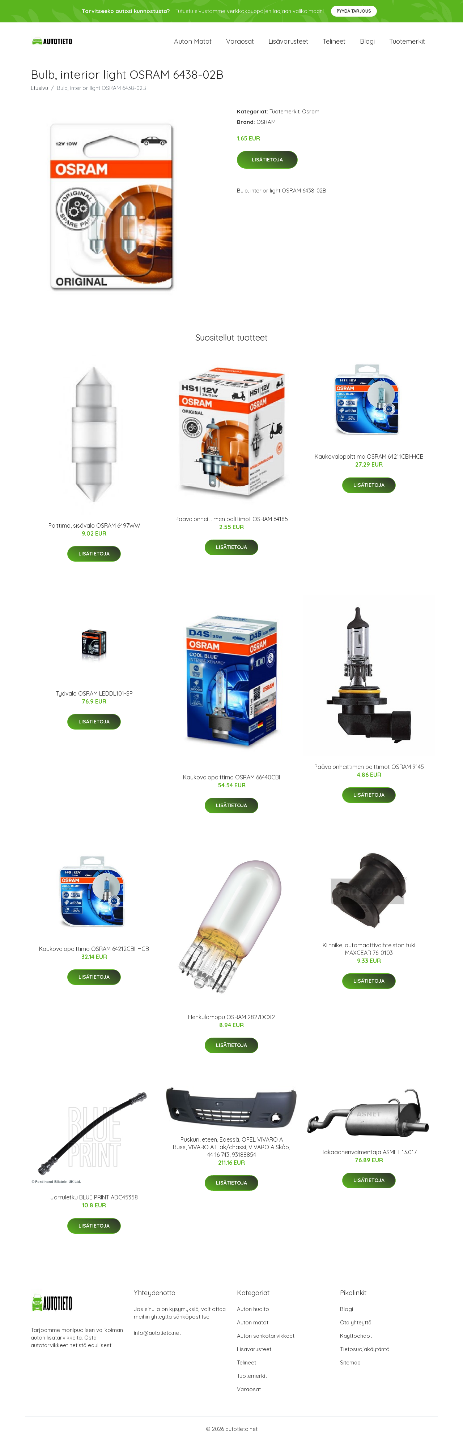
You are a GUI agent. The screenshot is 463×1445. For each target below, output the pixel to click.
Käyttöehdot (356, 1339)
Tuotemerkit (407, 43)
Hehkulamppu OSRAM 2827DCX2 (231, 1020)
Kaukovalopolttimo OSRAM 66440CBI (231, 780)
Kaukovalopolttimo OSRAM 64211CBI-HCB (369, 460)
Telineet (334, 43)
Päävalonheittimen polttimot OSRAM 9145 (369, 770)
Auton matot (193, 43)
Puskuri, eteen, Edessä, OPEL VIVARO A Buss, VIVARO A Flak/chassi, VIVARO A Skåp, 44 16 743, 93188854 (231, 1150)
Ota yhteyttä (355, 1326)
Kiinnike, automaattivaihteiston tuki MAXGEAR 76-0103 (369, 952)
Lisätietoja (267, 163)
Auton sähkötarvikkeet (265, 1339)
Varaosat (240, 43)
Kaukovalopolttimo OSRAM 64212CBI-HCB (94, 952)
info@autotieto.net (157, 1336)
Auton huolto (253, 1312)
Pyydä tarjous (354, 11)
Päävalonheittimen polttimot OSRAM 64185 (231, 522)
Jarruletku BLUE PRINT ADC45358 (94, 1201)
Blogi (367, 43)
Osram (310, 115)
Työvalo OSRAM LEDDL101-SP (94, 697)
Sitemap (350, 1366)
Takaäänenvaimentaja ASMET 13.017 (369, 1155)
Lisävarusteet (288, 43)
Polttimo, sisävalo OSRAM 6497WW (94, 529)
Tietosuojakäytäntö (365, 1352)
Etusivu (39, 91)
